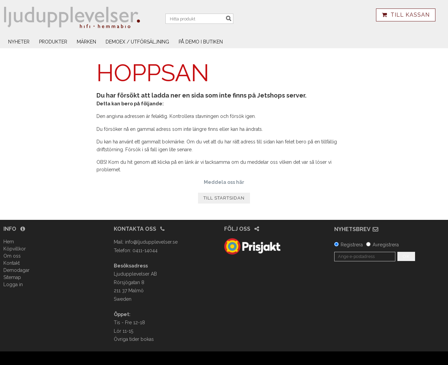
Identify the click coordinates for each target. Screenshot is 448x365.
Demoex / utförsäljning (137, 42)
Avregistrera (386, 244)
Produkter (53, 42)
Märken (86, 42)
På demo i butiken (201, 42)
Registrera (352, 244)
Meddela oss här (224, 182)
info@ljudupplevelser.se (151, 242)
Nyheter (19, 42)
